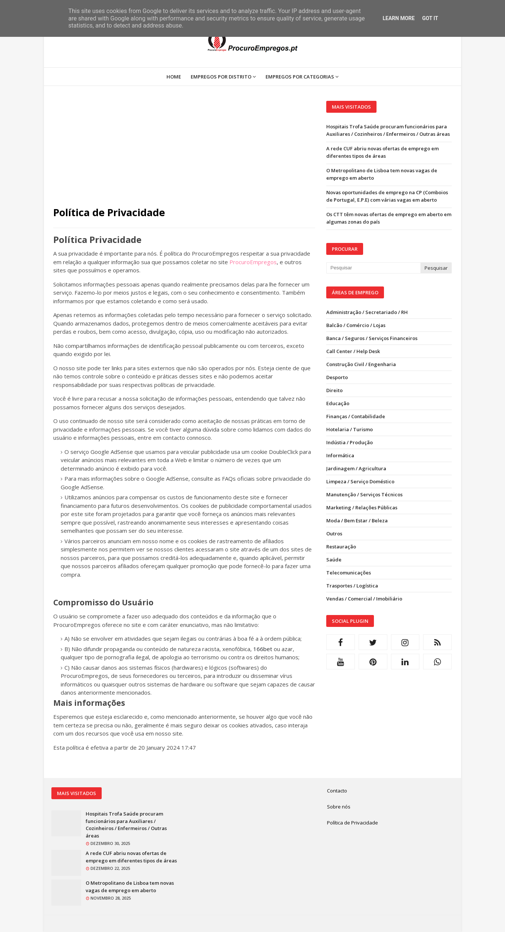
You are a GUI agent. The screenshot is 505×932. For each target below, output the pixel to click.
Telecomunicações (348, 572)
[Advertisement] (184, 153)
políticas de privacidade (184, 384)
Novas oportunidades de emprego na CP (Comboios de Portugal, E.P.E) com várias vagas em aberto (387, 196)
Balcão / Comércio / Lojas (355, 325)
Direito (334, 390)
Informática (340, 455)
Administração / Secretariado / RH (367, 312)
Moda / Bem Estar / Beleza (357, 520)
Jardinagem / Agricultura (356, 468)
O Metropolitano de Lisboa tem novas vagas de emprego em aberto (381, 174)
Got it (430, 18)
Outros (334, 533)
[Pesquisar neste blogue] (373, 267)
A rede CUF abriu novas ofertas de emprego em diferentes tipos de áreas (382, 152)
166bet (262, 649)
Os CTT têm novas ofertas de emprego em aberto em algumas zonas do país (388, 218)
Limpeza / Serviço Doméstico (360, 481)
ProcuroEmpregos (253, 262)
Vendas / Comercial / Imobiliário (364, 598)
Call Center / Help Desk (353, 351)
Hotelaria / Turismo (349, 429)
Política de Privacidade (352, 822)
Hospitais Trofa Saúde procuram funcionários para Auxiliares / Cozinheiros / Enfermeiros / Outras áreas (388, 130)
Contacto (337, 790)
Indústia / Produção (349, 442)
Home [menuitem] (173, 76)
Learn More (398, 18)
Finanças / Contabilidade (355, 416)
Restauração (341, 546)
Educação (337, 403)
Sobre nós (338, 806)
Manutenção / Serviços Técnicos (364, 494)
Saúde (334, 559)
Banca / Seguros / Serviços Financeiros (371, 338)
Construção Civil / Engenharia (361, 364)
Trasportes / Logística (352, 585)
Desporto (337, 377)
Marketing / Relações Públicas (361, 507)
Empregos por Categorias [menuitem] (300, 76)
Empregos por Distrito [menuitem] (221, 76)
